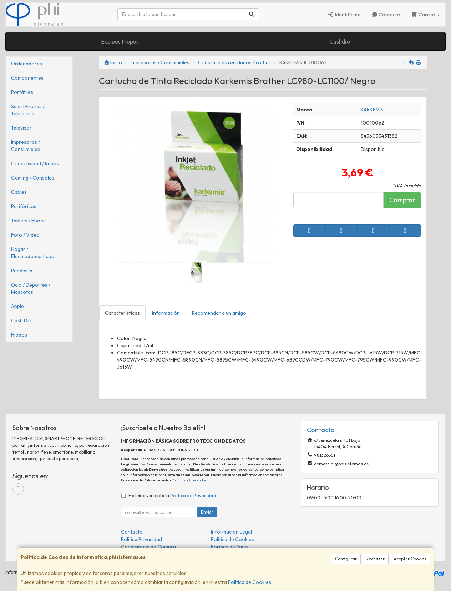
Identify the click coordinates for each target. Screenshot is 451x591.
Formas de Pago (229, 547)
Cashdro (339, 41)
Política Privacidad (141, 539)
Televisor (21, 128)
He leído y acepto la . (172, 495)
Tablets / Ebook (28, 220)
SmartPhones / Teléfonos (28, 110)
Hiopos (19, 335)
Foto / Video (25, 235)
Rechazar (375, 558)
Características (122, 313)
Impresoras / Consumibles (25, 145)
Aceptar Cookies (410, 558)
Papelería (21, 270)
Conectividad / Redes (35, 163)
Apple (17, 306)
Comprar (402, 200)
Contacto (386, 14)
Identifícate (344, 14)
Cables (19, 192)
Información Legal (231, 532)
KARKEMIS (372, 109)
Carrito (425, 14)
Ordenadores (26, 63)
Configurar (346, 558)
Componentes (27, 78)
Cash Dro (22, 320)
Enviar (207, 512)
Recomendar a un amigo (219, 313)
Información (166, 313)
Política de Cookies (249, 582)
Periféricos (23, 206)
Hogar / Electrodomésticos (32, 252)
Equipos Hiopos (120, 41)
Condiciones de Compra (148, 547)
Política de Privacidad (189, 480)
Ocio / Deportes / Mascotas (30, 288)
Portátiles (22, 92)
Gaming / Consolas (32, 178)
